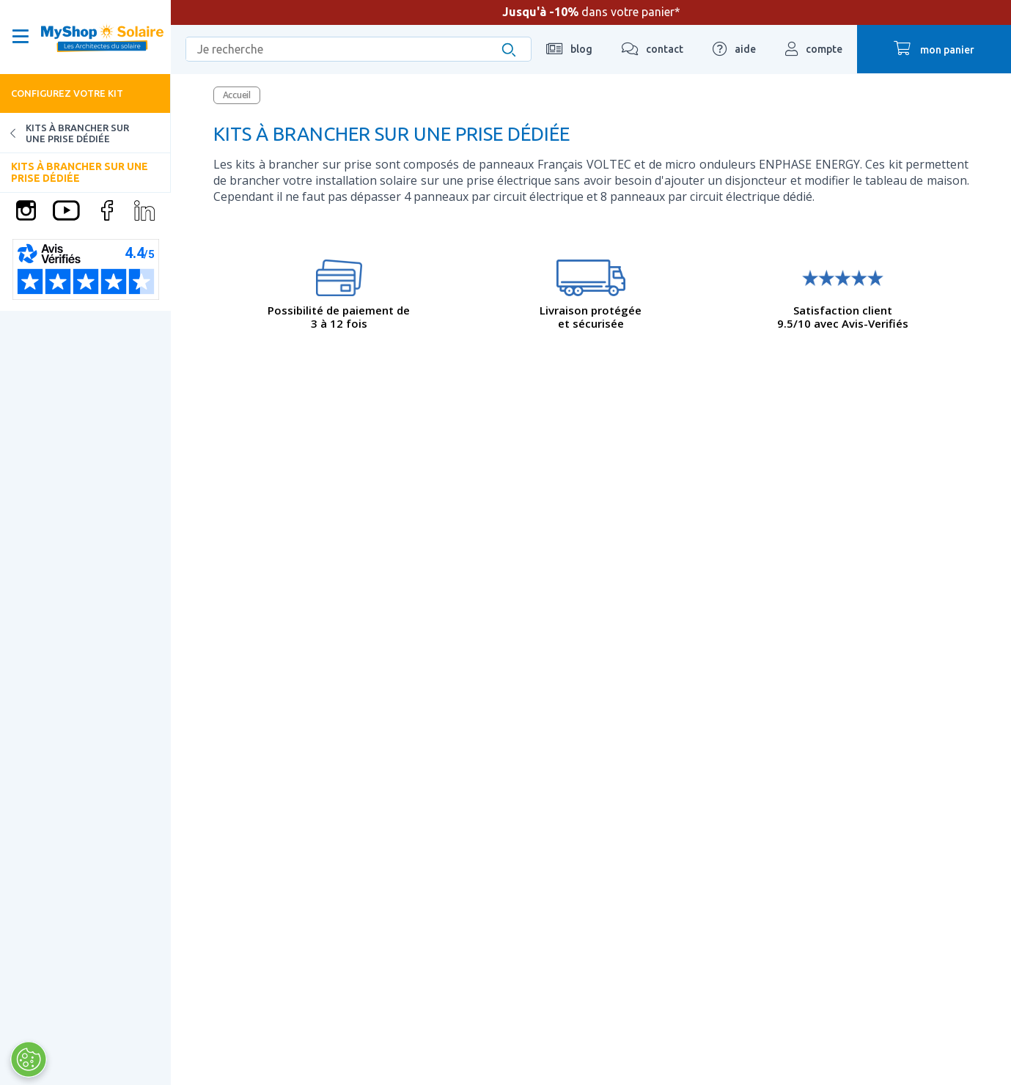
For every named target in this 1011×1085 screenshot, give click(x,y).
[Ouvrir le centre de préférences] (27, 1059)
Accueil (237, 95)
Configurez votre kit (67, 93)
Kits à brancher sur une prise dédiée (64, 133)
